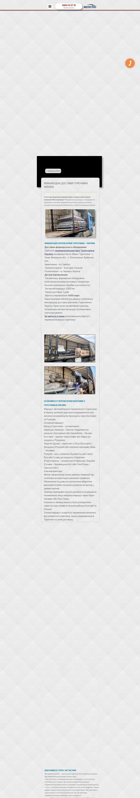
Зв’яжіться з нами (54, 316)
